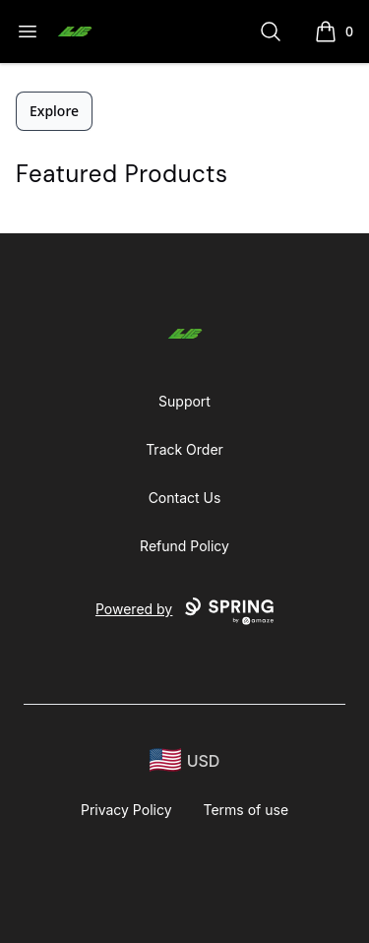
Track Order (184, 449)
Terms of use (246, 809)
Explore (54, 110)
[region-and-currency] (185, 760)
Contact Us (185, 497)
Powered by (184, 611)
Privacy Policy (126, 809)
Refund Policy (184, 545)
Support (184, 401)
